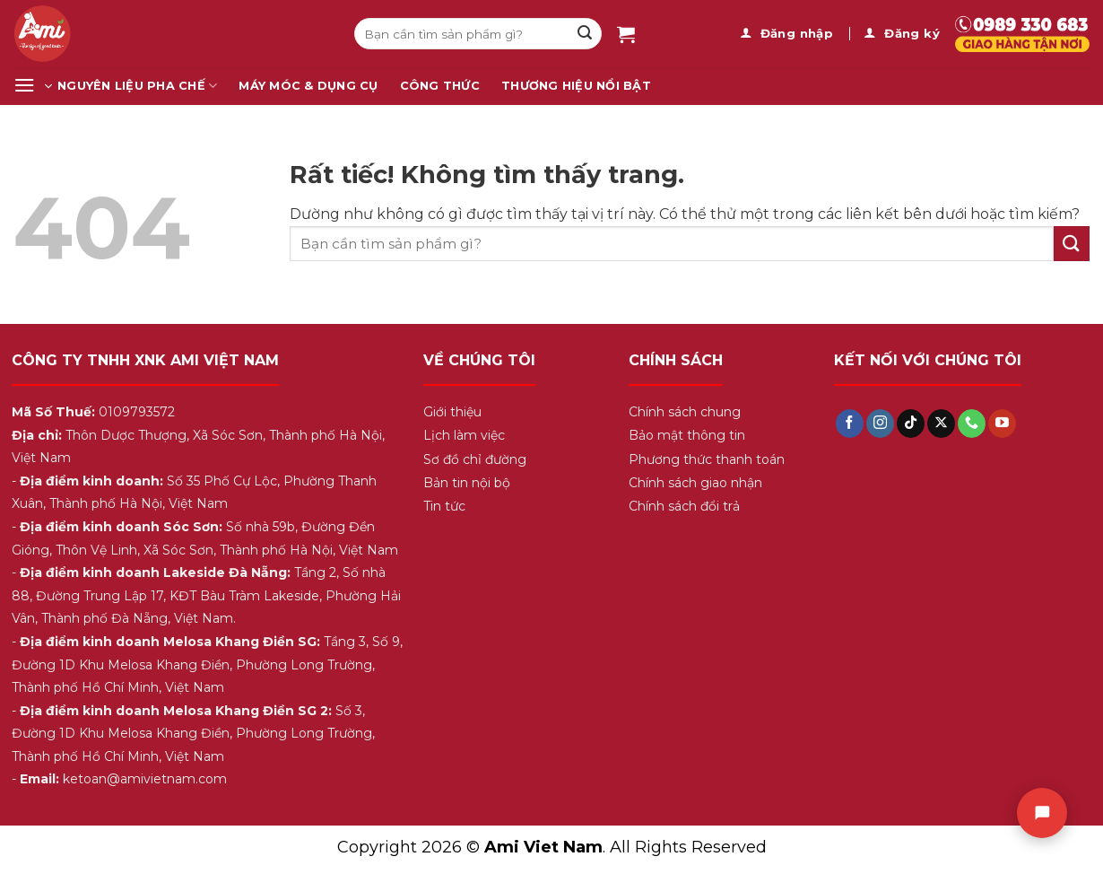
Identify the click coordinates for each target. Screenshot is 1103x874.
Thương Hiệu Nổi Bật (576, 85)
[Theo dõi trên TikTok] (911, 423)
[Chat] (1042, 813)
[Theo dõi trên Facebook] (850, 423)
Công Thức (440, 85)
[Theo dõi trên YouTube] (1002, 423)
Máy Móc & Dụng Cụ (308, 85)
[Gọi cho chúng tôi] (972, 423)
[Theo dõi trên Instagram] (880, 423)
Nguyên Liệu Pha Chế (137, 85)
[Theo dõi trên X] (941, 423)
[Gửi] (584, 34)
